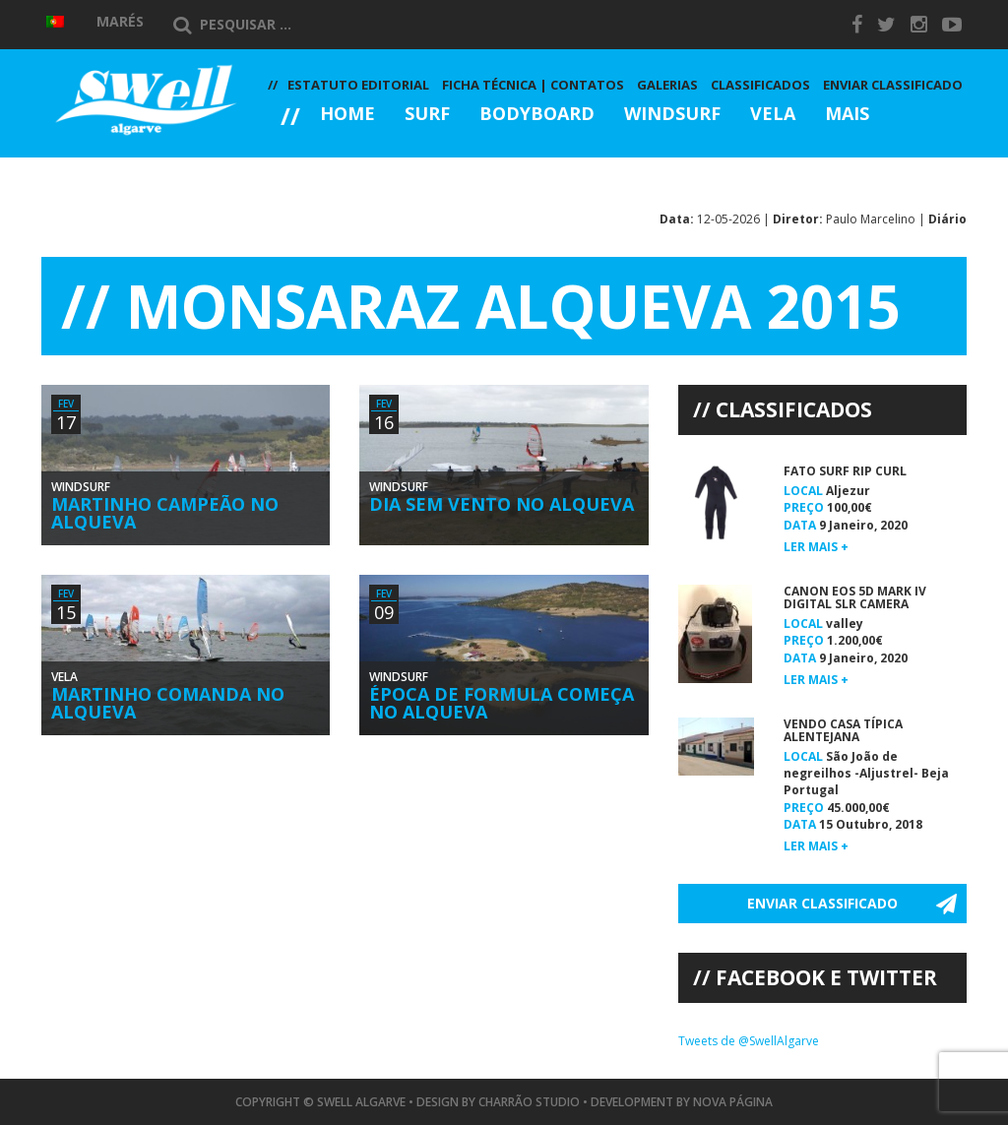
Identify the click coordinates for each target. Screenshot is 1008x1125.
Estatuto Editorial (358, 85)
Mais (847, 114)
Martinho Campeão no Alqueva (165, 512)
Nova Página (733, 1102)
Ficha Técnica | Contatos (533, 85)
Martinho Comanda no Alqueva (167, 702)
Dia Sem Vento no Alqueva (501, 504)
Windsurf (672, 114)
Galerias (338, 167)
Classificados (760, 85)
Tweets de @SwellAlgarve (748, 1040)
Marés (120, 21)
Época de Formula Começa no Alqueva (501, 702)
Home (347, 114)
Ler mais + (816, 546)
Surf (427, 114)
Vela (772, 114)
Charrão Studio (529, 1102)
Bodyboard (537, 114)
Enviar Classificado (893, 85)
